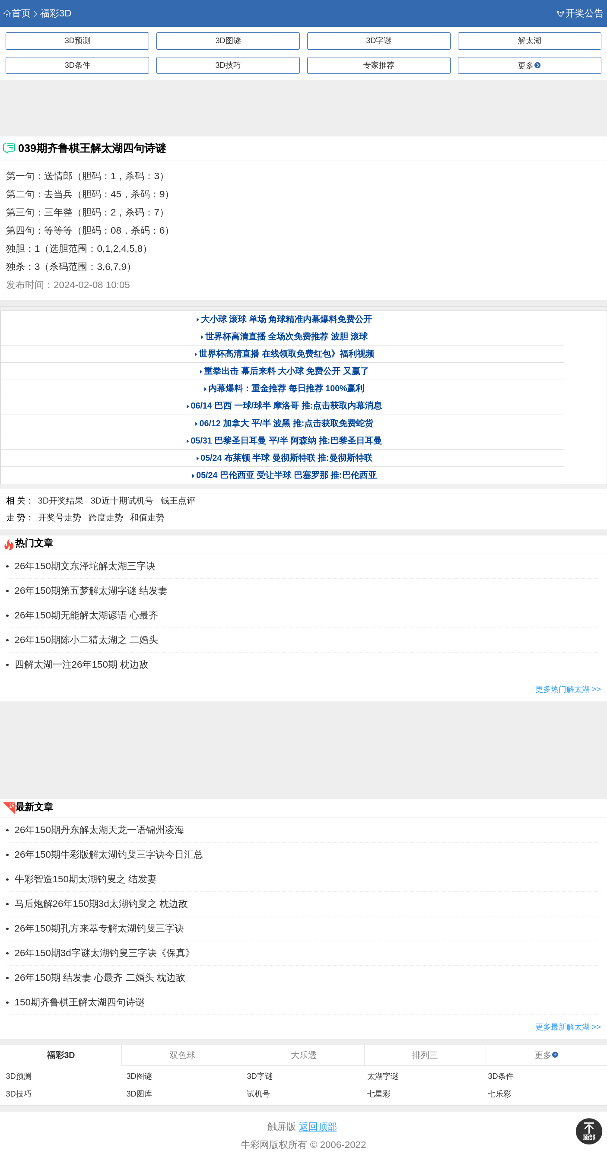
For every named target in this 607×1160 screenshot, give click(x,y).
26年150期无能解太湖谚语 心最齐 (86, 615)
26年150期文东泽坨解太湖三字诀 (85, 566)
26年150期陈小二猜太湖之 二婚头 (86, 639)
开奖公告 (580, 13)
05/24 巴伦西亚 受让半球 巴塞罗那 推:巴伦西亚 (286, 475)
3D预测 (77, 40)
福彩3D (51, 13)
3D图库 (139, 1094)
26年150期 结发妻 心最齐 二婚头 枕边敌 (100, 977)
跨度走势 (106, 517)
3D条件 (77, 65)
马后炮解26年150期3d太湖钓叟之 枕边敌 (101, 903)
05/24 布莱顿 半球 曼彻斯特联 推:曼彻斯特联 (286, 458)
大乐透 (304, 1055)
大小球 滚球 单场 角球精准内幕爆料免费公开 (286, 319)
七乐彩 (499, 1094)
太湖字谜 (382, 1076)
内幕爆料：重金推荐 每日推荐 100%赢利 (286, 388)
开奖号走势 (59, 517)
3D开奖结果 (60, 500)
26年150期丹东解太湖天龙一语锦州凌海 (99, 829)
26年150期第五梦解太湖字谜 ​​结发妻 (91, 590)
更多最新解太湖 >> (568, 1027)
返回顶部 (318, 1126)
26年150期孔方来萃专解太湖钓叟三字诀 (99, 928)
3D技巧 (228, 65)
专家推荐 (378, 65)
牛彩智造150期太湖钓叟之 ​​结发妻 (86, 879)
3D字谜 (378, 40)
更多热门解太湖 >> (568, 689)
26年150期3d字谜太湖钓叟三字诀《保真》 (105, 953)
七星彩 (379, 1094)
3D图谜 (228, 40)
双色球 (182, 1055)
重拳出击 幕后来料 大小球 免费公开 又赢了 (286, 371)
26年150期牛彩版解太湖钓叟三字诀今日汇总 (109, 854)
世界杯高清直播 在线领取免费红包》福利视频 (286, 353)
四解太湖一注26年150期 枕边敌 (82, 664)
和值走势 (147, 517)
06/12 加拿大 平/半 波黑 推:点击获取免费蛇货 (287, 423)
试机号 (258, 1094)
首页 (17, 13)
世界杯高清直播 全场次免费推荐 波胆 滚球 (286, 336)
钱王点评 (178, 500)
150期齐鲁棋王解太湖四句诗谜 (80, 1002)
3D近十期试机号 (122, 500)
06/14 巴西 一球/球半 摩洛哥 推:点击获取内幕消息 (286, 405)
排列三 (425, 1055)
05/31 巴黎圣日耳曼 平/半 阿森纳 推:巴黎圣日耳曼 (286, 440)
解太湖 (529, 40)
